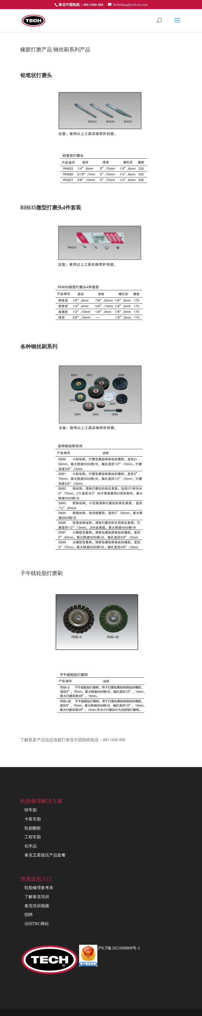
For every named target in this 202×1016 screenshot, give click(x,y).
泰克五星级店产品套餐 (45, 855)
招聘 (28, 914)
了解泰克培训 (36, 897)
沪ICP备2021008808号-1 (118, 948)
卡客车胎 (32, 819)
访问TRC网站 (36, 924)
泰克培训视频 (36, 906)
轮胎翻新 (32, 828)
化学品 (30, 846)
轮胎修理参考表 (38, 888)
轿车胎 (30, 810)
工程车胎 (32, 837)
